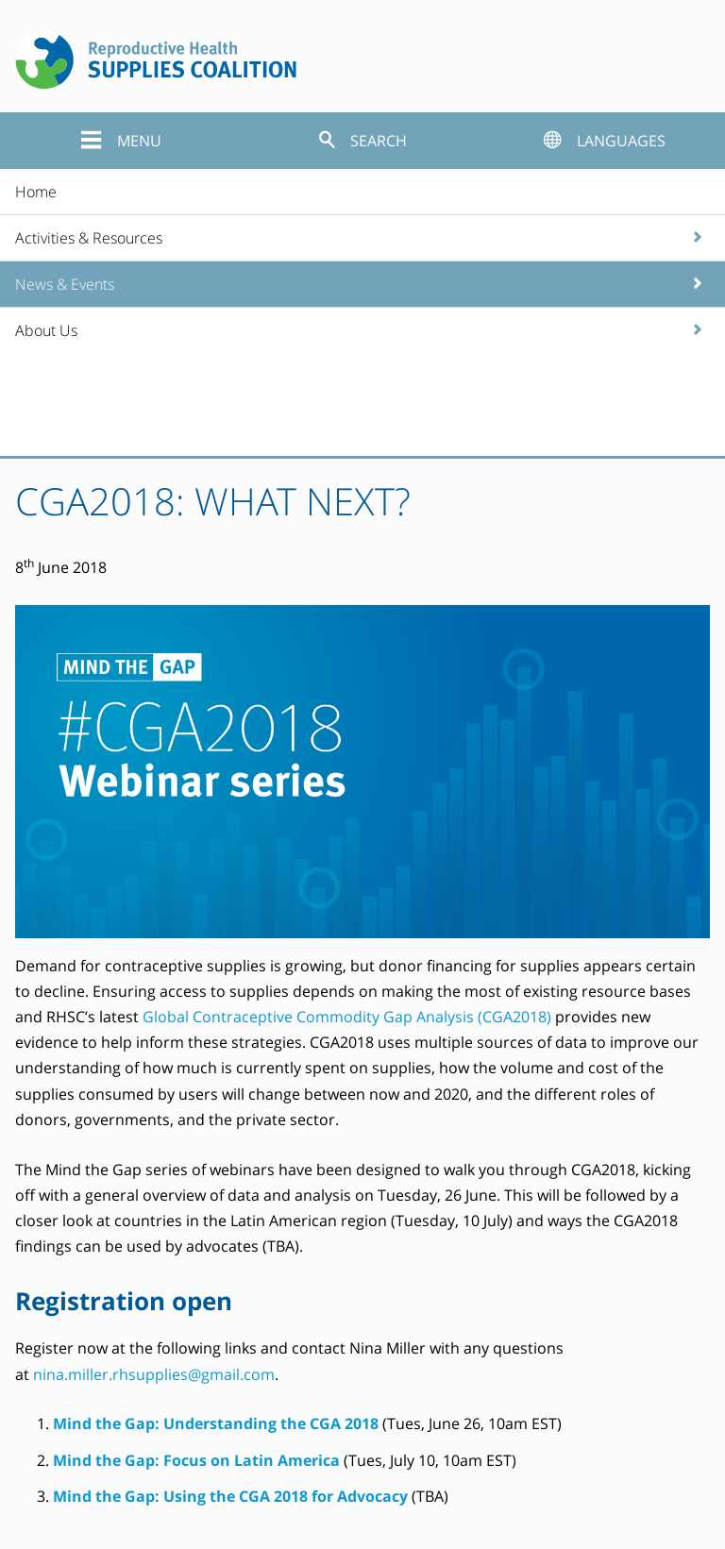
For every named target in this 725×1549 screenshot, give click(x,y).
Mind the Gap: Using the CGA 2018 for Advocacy (230, 1496)
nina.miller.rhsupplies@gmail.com (154, 1374)
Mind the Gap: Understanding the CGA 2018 (216, 1423)
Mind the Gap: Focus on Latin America (196, 1460)
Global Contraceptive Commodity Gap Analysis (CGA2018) (347, 1016)
